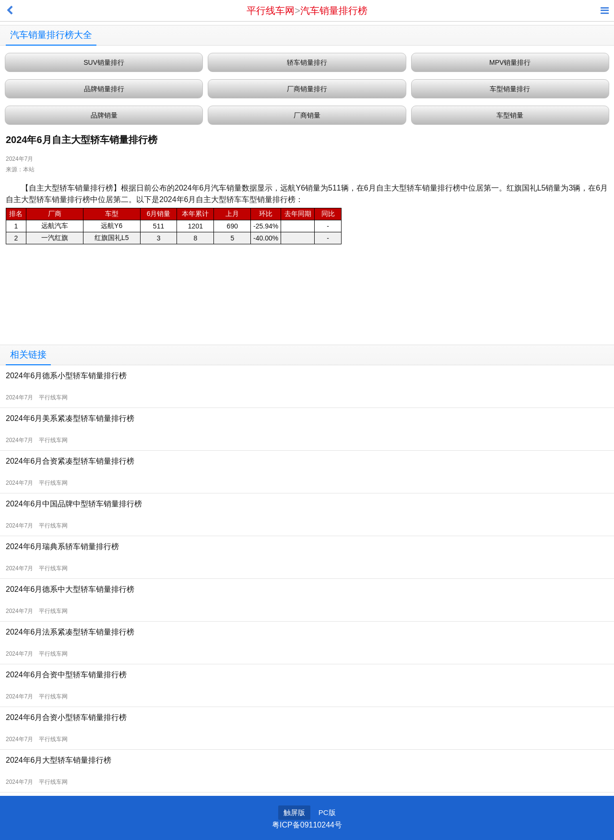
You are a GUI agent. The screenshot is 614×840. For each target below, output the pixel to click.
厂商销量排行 (307, 89)
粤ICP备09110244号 (307, 825)
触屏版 (294, 812)
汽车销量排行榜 (333, 10)
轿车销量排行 (307, 62)
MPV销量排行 (510, 62)
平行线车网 (271, 10)
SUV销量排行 (103, 62)
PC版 (327, 812)
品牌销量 (104, 115)
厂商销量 (307, 115)
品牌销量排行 (104, 89)
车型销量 (509, 115)
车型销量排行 (510, 89)
